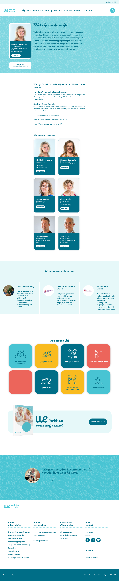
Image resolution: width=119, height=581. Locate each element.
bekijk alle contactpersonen (20, 65)
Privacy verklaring (8, 575)
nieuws (77, 10)
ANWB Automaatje (16, 535)
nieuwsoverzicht (92, 557)
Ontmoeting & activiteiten (19, 532)
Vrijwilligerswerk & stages (18, 557)
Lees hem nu (98, 422)
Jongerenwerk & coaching (19, 545)
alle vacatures (66, 532)
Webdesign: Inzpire (90, 575)
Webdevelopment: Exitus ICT (107, 575)
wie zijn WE (51, 10)
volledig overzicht (40, 541)
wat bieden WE (35, 10)
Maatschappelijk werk (17, 542)
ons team (89, 532)
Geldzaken (12, 548)
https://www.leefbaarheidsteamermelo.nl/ (50, 120)
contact (88, 10)
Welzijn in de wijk (15, 538)
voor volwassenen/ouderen (44, 532)
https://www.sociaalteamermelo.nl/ (47, 124)
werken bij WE (111, 2)
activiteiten (65, 10)
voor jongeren (39, 535)
